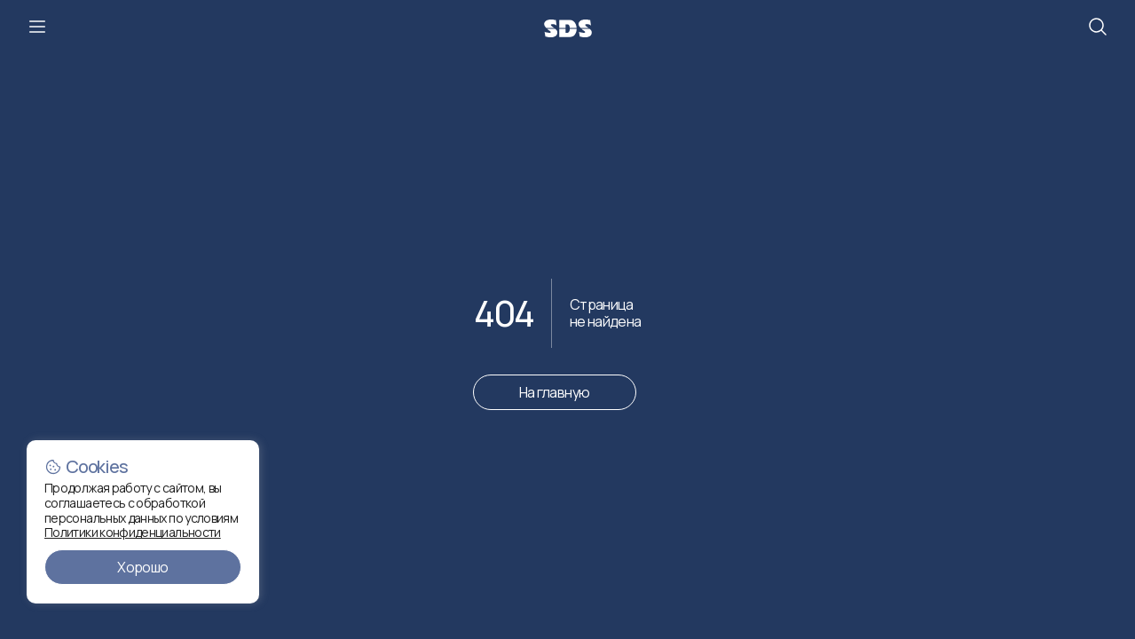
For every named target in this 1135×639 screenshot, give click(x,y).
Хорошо (142, 567)
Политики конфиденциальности (132, 532)
